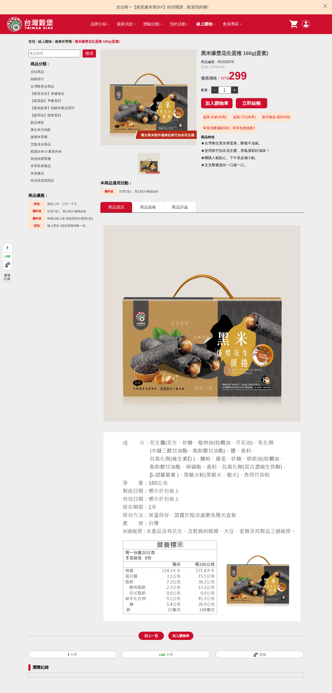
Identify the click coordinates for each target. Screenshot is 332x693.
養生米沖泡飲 (40, 130)
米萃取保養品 (40, 166)
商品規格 (148, 207)
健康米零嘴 (63, 41)
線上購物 (204, 24)
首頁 (31, 41)
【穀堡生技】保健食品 (47, 93)
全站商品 (37, 72)
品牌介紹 (98, 24)
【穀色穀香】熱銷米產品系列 (52, 108)
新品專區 (37, 122)
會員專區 (231, 24)
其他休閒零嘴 (40, 159)
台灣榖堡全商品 (42, 86)
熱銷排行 (37, 79)
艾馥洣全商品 (40, 144)
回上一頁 (151, 634)
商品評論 (180, 207)
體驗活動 (151, 24)
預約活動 (178, 24)
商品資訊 (116, 207)
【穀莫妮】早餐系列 (45, 101)
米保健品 (37, 173)
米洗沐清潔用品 (42, 180)
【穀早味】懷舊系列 (45, 115)
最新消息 (125, 24)
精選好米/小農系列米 (46, 151)
